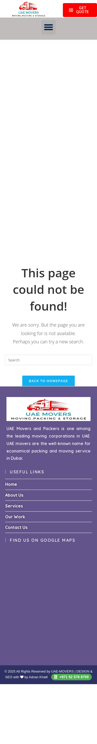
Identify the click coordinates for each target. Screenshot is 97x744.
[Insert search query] (48, 360)
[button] (48, 27)
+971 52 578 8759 (71, 677)
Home (11, 484)
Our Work (15, 516)
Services (14, 505)
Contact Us (16, 527)
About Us (14, 495)
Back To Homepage (48, 380)
